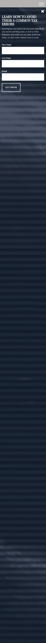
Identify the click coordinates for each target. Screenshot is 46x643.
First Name (6, 45)
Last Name (6, 58)
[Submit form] (11, 87)
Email (4, 71)
